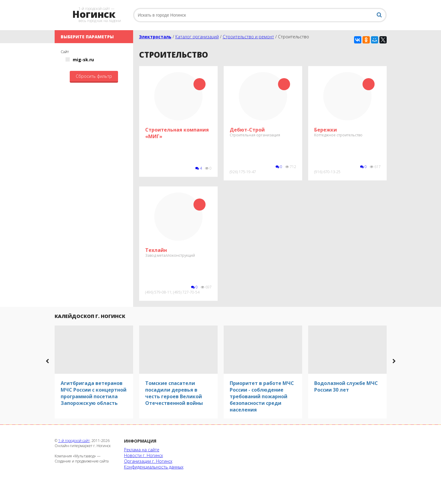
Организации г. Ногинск (148, 461)
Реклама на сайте (141, 450)
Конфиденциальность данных (154, 467)
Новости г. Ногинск (143, 455)
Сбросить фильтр (94, 76)
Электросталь (155, 37)
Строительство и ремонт (248, 37)
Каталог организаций (197, 37)
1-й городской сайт (74, 440)
